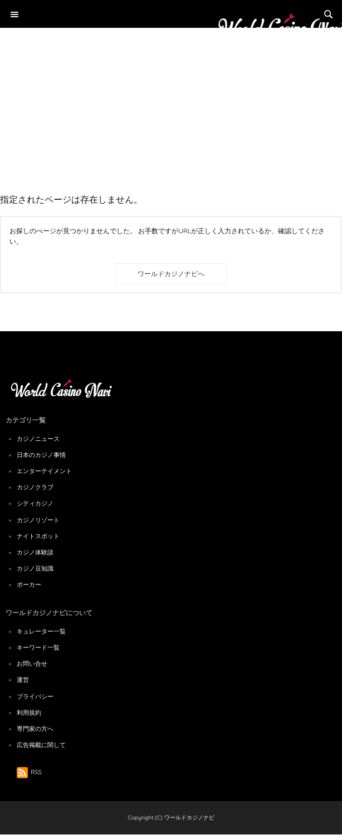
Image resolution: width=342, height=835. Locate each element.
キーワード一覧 (38, 647)
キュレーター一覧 (41, 631)
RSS (29, 772)
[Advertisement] (171, 83)
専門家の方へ (35, 729)
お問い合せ (32, 663)
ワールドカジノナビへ (171, 273)
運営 (23, 680)
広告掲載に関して (41, 745)
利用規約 (29, 712)
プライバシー (35, 696)
